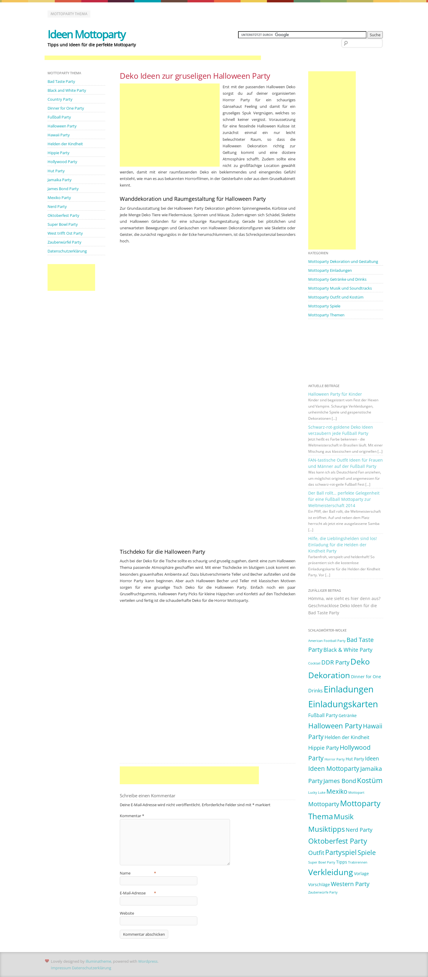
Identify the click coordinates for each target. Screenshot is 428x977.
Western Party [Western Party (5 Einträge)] (350, 884)
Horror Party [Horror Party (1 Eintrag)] (335, 759)
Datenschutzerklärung (67, 251)
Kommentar (132, 815)
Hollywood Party (62, 161)
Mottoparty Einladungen (330, 270)
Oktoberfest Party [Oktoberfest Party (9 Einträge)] (337, 841)
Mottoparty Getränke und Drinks (337, 279)
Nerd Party (57, 206)
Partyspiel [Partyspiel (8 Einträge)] (341, 852)
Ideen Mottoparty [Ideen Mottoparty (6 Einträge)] (333, 768)
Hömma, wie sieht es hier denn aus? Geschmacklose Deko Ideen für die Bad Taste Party (344, 605)
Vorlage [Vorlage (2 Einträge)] (361, 873)
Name (138, 873)
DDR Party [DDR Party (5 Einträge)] (335, 662)
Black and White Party (67, 90)
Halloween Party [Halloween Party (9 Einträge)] (335, 725)
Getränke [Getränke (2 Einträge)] (348, 715)
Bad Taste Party (61, 81)
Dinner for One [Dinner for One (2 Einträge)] (366, 676)
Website (127, 913)
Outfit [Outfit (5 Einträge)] (316, 853)
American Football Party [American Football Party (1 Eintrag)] (327, 641)
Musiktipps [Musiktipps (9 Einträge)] (326, 829)
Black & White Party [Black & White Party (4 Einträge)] (347, 649)
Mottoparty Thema (69, 14)
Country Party (60, 99)
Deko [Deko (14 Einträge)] (360, 661)
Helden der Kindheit (65, 143)
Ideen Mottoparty (86, 34)
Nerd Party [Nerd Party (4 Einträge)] (359, 829)
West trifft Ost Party (65, 233)
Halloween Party (62, 126)
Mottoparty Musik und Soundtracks (340, 288)
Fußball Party (59, 117)
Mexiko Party (59, 197)
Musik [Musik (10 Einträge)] (344, 816)
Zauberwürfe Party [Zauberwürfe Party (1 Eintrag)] (323, 892)
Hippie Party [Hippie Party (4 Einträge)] (323, 747)
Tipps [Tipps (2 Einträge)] (341, 862)
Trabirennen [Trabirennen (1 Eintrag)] (357, 862)
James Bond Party (63, 188)
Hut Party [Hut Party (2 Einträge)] (355, 759)
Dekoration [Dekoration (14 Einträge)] (329, 675)
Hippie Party (59, 152)
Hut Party (56, 170)
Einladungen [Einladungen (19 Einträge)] (349, 689)
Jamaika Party (60, 179)
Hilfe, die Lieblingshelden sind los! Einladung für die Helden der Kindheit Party (342, 545)
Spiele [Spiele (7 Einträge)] (367, 852)
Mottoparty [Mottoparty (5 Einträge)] (323, 804)
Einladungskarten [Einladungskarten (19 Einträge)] (343, 704)
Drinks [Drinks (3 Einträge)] (315, 690)
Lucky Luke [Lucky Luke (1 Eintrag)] (316, 792)
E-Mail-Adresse (138, 893)
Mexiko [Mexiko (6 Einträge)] (336, 791)
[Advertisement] (153, 58)
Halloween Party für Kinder (335, 394)
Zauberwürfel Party (64, 242)
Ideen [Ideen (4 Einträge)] (372, 758)
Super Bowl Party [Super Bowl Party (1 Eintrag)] (321, 862)
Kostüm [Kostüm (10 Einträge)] (370, 780)
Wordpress (148, 961)
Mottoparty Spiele (324, 306)
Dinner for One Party (66, 108)
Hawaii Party (59, 135)
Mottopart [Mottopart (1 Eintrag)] (356, 792)
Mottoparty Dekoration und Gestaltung (343, 261)
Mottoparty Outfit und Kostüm (336, 297)
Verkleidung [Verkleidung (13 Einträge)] (330, 872)
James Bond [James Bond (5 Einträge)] (339, 781)
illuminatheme (98, 961)
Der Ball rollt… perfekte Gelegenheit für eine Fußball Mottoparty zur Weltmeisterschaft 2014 (344, 499)
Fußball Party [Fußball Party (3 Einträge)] (323, 715)
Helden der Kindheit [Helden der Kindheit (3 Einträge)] (347, 737)
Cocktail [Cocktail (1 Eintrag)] (314, 663)
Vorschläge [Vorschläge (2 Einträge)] (319, 884)
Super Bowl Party (63, 224)
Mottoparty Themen (326, 315)
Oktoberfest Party (63, 215)
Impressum (61, 967)
